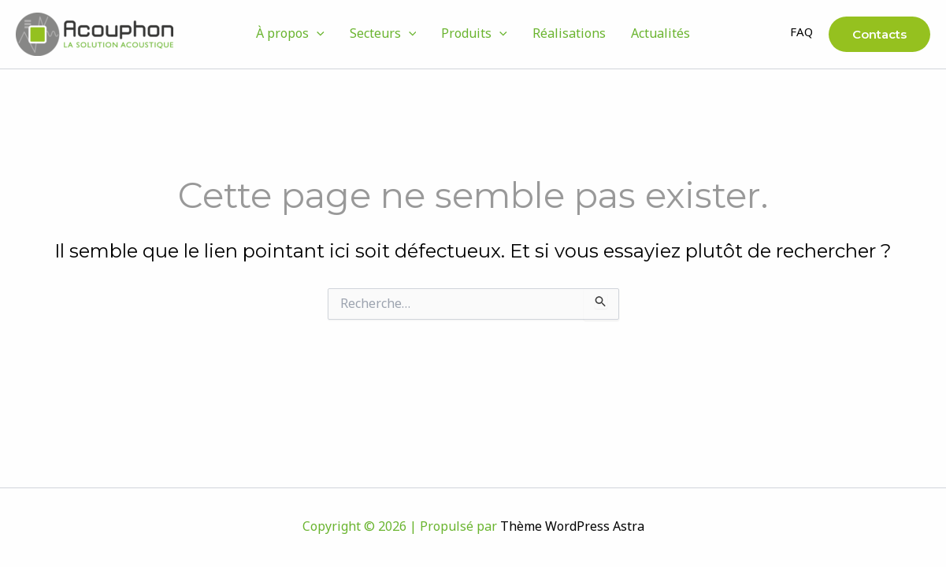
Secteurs (383, 34)
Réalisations (569, 34)
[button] (317, 34)
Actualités (660, 34)
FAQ (801, 33)
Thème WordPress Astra (572, 527)
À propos (290, 34)
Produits (474, 34)
